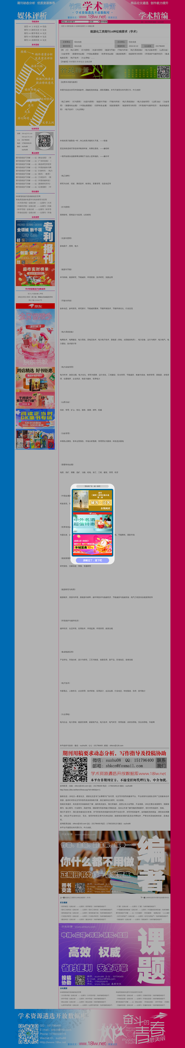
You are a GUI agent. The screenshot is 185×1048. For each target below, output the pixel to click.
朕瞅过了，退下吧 (92, 560)
